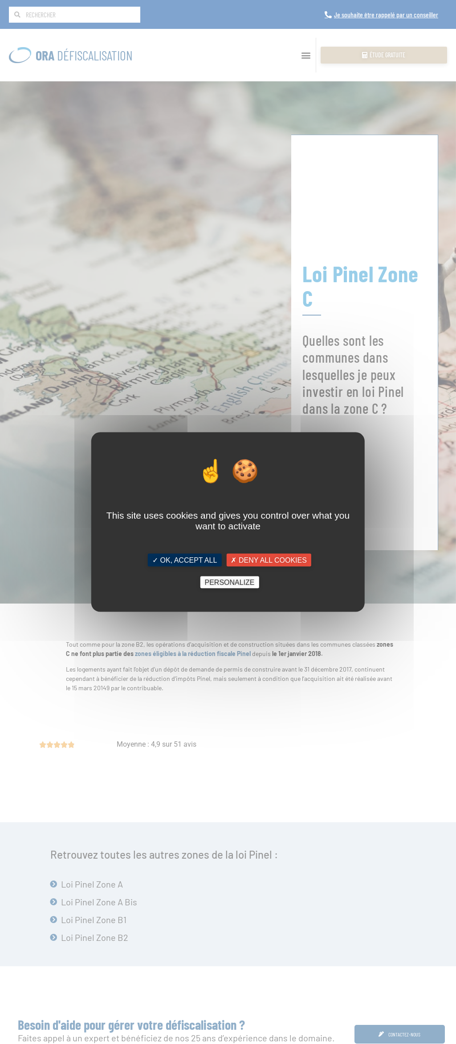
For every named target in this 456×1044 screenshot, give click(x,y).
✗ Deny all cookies (268, 560)
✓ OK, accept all (184, 560)
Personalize (229, 582)
